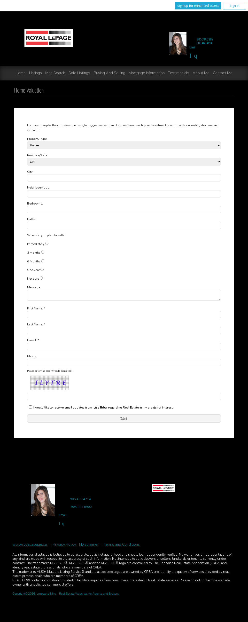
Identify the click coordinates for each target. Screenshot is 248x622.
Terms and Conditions (122, 546)
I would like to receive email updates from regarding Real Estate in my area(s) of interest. (103, 409)
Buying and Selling (109, 73)
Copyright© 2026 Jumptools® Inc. (34, 595)
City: (30, 172)
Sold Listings (79, 73)
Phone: (32, 357)
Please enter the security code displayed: (49, 372)
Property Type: (37, 139)
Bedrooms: (35, 203)
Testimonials (178, 73)
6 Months (33, 261)
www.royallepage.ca (29, 546)
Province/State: (37, 155)
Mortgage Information (147, 73)
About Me (201, 73)
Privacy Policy (64, 546)
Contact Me (222, 73)
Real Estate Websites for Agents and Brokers (89, 595)
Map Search (55, 73)
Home (21, 73)
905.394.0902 (205, 39)
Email (192, 47)
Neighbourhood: (38, 187)
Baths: (31, 219)
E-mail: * (33, 341)
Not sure (33, 278)
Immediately (36, 244)
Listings (35, 73)
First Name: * (36, 310)
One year (33, 270)
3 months (33, 253)
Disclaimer (90, 546)
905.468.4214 (204, 43)
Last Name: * (36, 326)
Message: (34, 287)
